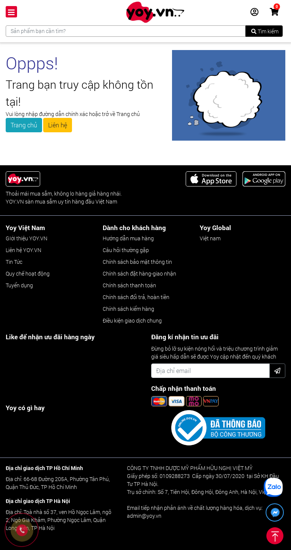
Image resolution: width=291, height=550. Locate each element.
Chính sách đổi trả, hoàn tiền (136, 297)
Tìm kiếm (264, 31)
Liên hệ (57, 125)
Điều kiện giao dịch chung (132, 320)
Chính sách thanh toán (129, 285)
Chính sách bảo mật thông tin (137, 261)
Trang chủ (24, 125)
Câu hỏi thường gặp (126, 250)
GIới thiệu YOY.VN (26, 238)
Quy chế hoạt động (28, 273)
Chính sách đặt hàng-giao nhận (139, 273)
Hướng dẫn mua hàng (128, 238)
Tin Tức (14, 261)
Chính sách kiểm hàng (128, 308)
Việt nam (210, 238)
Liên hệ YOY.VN (23, 250)
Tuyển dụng (19, 285)
